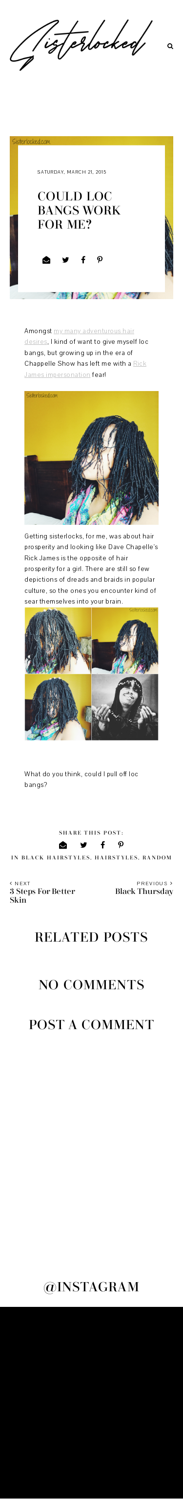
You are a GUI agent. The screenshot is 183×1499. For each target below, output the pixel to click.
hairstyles (116, 858)
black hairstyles (55, 858)
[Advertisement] (91, 1403)
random (157, 858)
